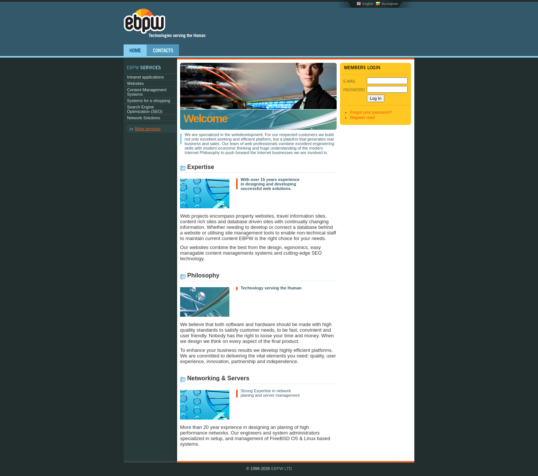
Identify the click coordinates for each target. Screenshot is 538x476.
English (368, 4)
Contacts (163, 50)
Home (135, 50)
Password (354, 90)
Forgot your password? (371, 112)
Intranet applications (145, 77)
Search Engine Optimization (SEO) (145, 109)
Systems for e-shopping (148, 100)
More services (147, 128)
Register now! (362, 117)
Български (390, 4)
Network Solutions (143, 118)
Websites (135, 83)
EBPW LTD (281, 468)
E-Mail (349, 81)
